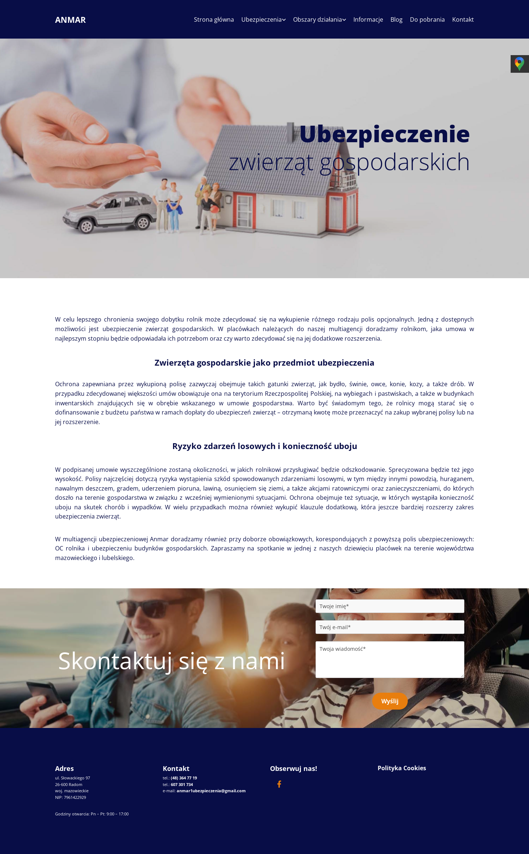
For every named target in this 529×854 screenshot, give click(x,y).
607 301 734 (182, 784)
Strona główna (214, 20)
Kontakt (463, 20)
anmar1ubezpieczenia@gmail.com (211, 790)
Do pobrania (427, 20)
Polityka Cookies (402, 768)
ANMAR (70, 19)
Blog (397, 20)
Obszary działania (317, 20)
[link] (260, 22)
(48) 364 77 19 (184, 778)
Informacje (368, 20)
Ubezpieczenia (261, 20)
